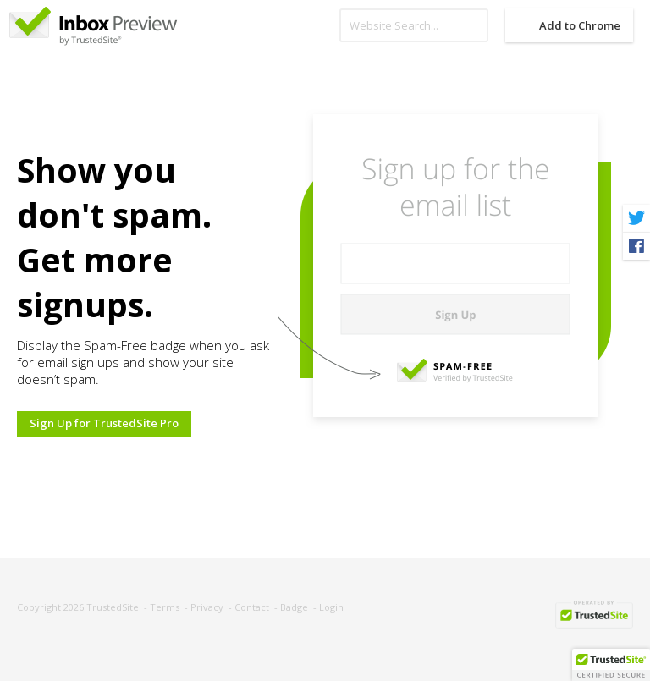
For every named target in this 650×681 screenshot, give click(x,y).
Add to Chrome (579, 25)
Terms (164, 607)
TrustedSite (112, 607)
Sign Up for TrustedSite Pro (104, 423)
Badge (294, 607)
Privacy (206, 607)
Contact (251, 607)
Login (331, 607)
